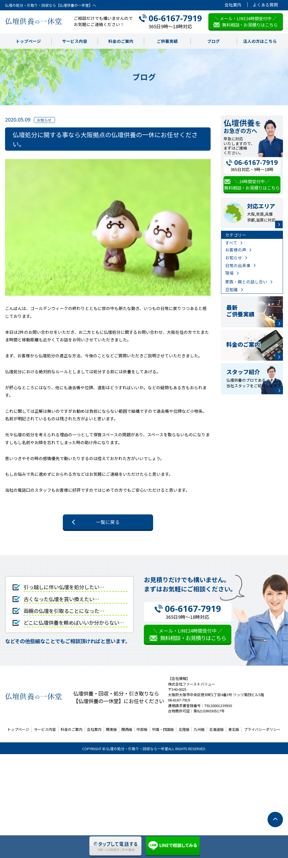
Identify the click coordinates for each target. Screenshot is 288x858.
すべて (231, 243)
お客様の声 (235, 250)
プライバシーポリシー (262, 729)
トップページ (28, 41)
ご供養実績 (167, 41)
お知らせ (233, 257)
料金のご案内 (120, 41)
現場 (229, 273)
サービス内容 (74, 41)
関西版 (126, 729)
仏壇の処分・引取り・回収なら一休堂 (137, 748)
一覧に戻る (108, 522)
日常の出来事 (237, 265)
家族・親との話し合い (246, 282)
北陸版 (184, 729)
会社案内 (233, 4)
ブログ (213, 41)
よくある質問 (265, 4)
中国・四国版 (163, 729)
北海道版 (216, 729)
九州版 (199, 729)
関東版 (111, 729)
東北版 (233, 729)
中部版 (142, 729)
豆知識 (231, 289)
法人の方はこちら (260, 41)
